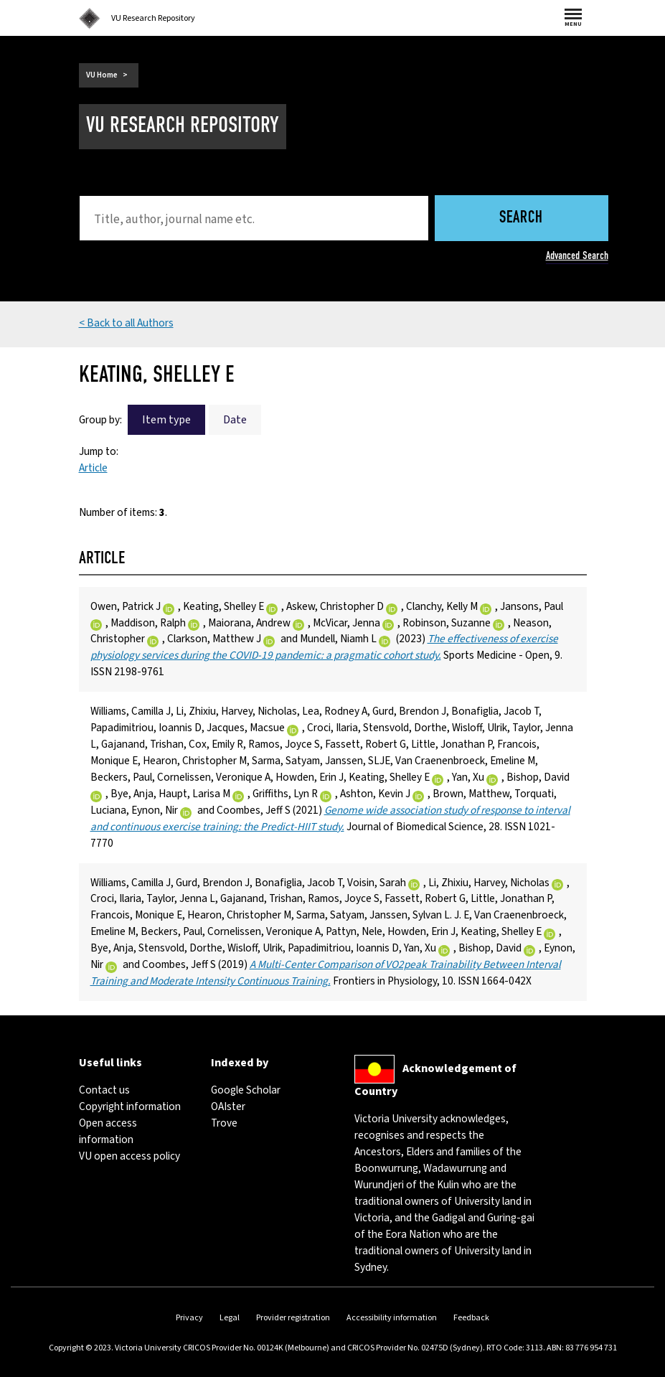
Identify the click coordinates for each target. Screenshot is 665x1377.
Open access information (108, 1131)
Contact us (104, 1090)
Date (235, 420)
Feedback (471, 1318)
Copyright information (130, 1106)
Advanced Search (577, 255)
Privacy (189, 1318)
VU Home (102, 75)
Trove (224, 1123)
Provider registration (293, 1318)
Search (521, 218)
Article (93, 468)
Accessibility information (391, 1318)
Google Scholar (245, 1090)
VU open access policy (129, 1156)
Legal (230, 1318)
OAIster (228, 1106)
